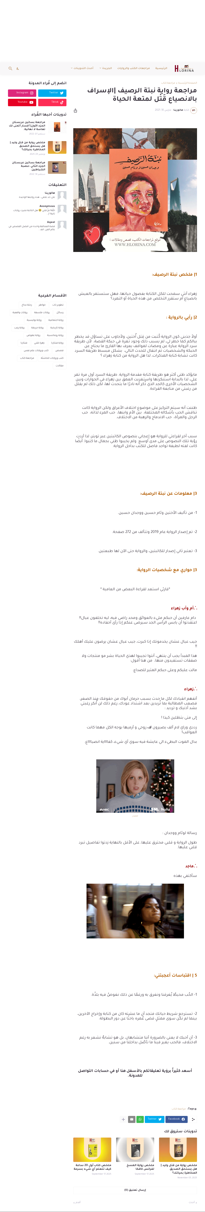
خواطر (42, 305)
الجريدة (107, 68)
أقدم (78, 1202)
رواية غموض (33, 335)
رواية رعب (19, 328)
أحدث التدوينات (83, 68)
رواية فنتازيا (57, 343)
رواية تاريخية (57, 328)
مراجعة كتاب (168, 83)
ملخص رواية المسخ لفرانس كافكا (140, 1167)
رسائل (60, 312)
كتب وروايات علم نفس (36, 350)
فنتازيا (24, 343)
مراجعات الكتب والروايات (133, 68)
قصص (59, 350)
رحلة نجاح (27, 305)
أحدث (192, 1202)
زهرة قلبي (39, 343)
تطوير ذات (58, 305)
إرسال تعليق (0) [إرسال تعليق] (135, 1190)
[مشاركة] (76, 110)
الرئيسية (161, 68)
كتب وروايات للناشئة (52, 358)
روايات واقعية (20, 312)
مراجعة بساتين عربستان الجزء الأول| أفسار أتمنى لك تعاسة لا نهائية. (27, 126)
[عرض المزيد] (123, 1119)
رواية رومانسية (55, 335)
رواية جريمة (37, 328)
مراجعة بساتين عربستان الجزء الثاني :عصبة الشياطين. (28, 166)
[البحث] (11, 68)
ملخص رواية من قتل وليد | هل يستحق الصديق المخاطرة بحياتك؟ (179, 1169)
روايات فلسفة (42, 312)
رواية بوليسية (34, 320)
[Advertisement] (102, 31)
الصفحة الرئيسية (187, 83)
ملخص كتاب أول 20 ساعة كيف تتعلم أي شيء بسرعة (92, 1167)
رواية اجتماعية (56, 320)
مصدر (135, 816)
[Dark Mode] (18, 68)
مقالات (60, 366)
